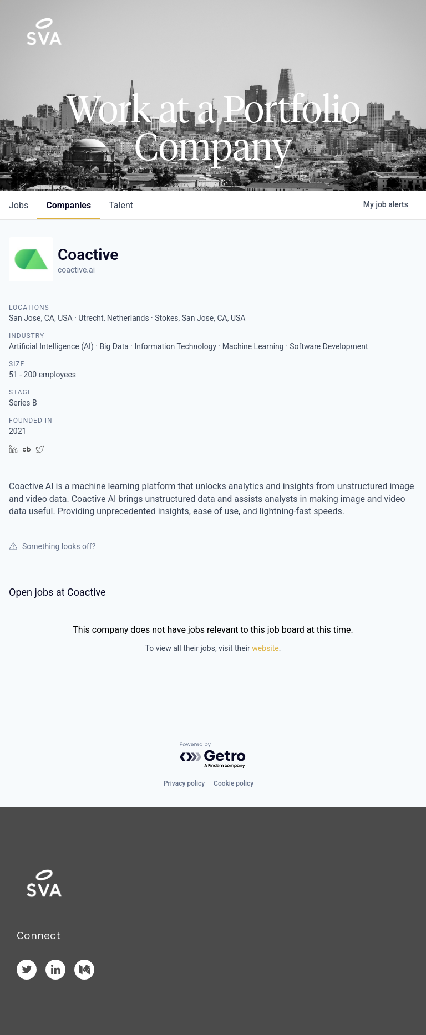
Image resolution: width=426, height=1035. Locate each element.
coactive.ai (76, 269)
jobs (18, 205)
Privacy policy (184, 783)
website (265, 648)
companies (68, 205)
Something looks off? (52, 546)
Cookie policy (233, 783)
